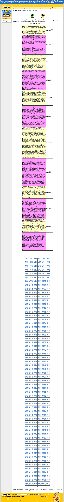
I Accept (53, 2)
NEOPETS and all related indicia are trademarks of (11, 499)
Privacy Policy (48, 2)
